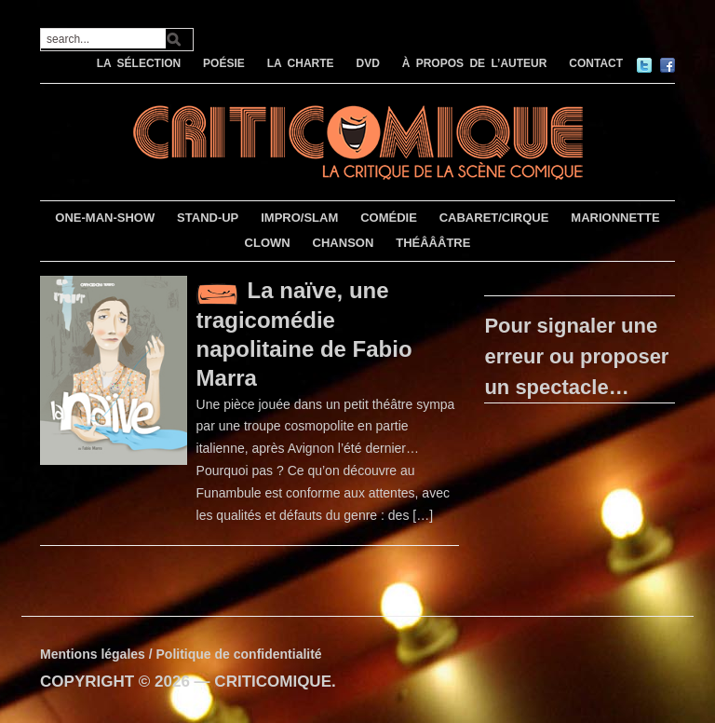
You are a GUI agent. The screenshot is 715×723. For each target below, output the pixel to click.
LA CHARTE (300, 63)
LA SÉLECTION (139, 63)
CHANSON (343, 243)
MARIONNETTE (615, 218)
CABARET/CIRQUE (494, 218)
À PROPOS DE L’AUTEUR (474, 63)
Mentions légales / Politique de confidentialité (181, 654)
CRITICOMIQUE (272, 681)
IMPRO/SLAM (299, 218)
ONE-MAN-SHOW (105, 218)
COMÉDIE (388, 218)
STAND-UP (207, 218)
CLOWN (267, 243)
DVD (367, 63)
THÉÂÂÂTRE (433, 243)
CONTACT (596, 63)
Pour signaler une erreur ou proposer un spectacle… (576, 356)
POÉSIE (224, 63)
